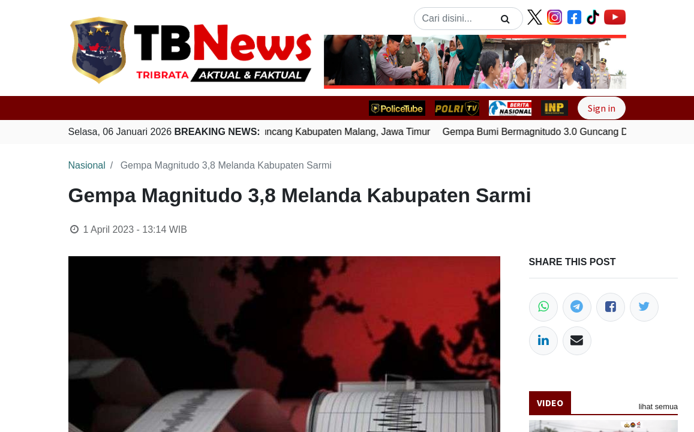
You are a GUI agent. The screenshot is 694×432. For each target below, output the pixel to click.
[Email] (577, 340)
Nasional (87, 165)
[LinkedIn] (543, 340)
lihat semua (658, 406)
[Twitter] (644, 307)
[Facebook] (610, 307)
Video (550, 403)
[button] (346, 62)
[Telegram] (577, 307)
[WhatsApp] (543, 307)
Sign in (601, 108)
